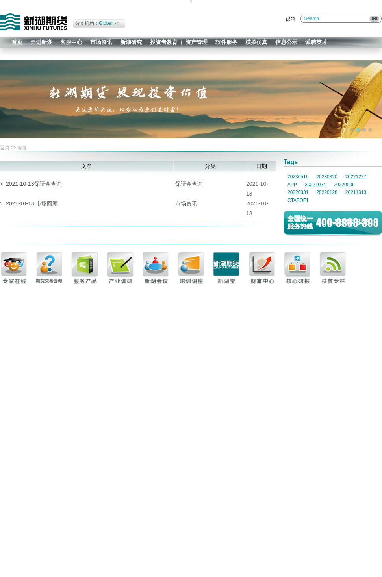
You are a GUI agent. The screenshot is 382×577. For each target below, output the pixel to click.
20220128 (326, 192)
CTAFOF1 (298, 200)
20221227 (355, 176)
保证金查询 (189, 184)
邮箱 (290, 19)
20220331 (297, 192)
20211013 (355, 192)
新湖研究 (131, 42)
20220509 (344, 184)
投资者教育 (164, 42)
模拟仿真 (256, 42)
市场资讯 (101, 42)
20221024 (315, 184)
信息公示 (286, 42)
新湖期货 (33, 21)
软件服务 (226, 42)
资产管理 (196, 42)
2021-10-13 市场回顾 (32, 203)
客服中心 (71, 42)
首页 (16, 42)
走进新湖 (41, 42)
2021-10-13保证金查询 (34, 184)
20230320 (326, 176)
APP (292, 184)
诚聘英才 (316, 42)
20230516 (297, 176)
